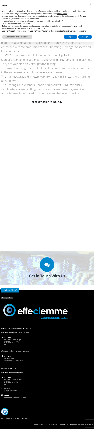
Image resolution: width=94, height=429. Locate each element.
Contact (63, 424)
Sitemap (54, 424)
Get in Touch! (10, 290)
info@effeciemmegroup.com (15, 397)
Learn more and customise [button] (17, 37)
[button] (91, 4)
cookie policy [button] (62, 14)
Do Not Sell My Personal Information (16, 23)
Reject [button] (70, 37)
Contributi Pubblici (41, 424)
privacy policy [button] (41, 28)
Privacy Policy (7, 298)
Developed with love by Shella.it (81, 424)
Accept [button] (85, 37)
